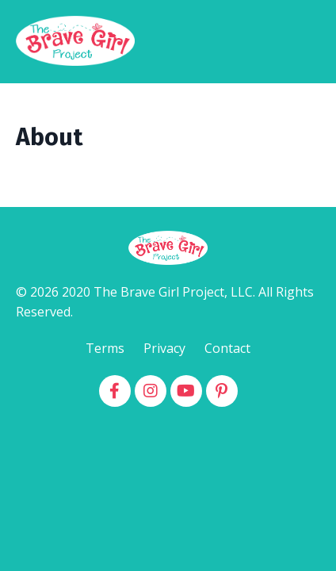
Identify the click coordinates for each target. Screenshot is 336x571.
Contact (227, 348)
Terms (105, 348)
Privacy (164, 348)
